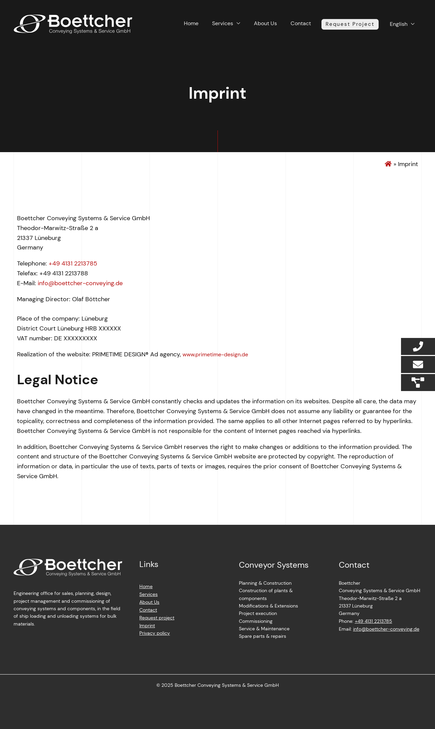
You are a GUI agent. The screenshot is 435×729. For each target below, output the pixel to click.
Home (217, 24)
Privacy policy (154, 632)
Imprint (147, 624)
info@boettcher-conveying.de (80, 283)
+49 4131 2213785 (73, 263)
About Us (280, 24)
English (402, 24)
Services (243, 24)
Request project (156, 617)
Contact (310, 24)
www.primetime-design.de (215, 354)
